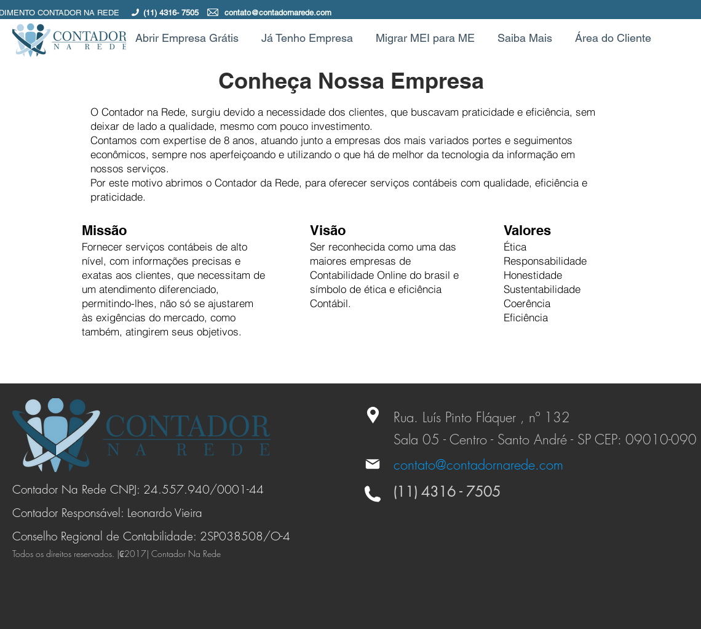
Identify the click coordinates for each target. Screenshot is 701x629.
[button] (527, 37)
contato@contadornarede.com (277, 12)
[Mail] (373, 464)
